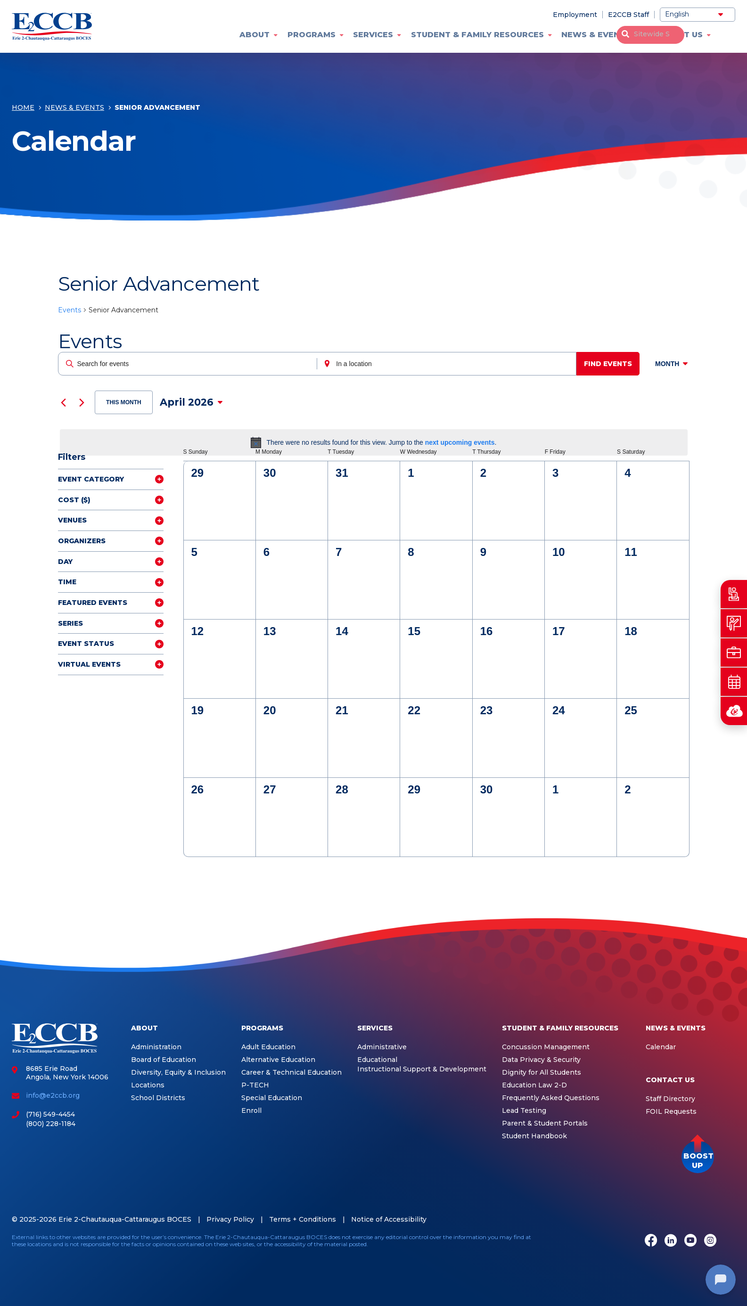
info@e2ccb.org (53, 1095)
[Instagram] (710, 1241)
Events (69, 310)
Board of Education (163, 1060)
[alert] (374, 442)
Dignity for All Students (541, 1073)
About (254, 34)
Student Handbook (534, 1136)
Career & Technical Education (291, 1073)
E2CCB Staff (628, 14)
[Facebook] (651, 1241)
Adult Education (268, 1047)
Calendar (661, 1047)
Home (23, 109)
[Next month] (82, 402)
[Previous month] (63, 402)
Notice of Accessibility (389, 1219)
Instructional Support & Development (421, 1069)
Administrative (382, 1047)
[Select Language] (697, 15)
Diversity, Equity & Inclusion (178, 1073)
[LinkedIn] (671, 1241)
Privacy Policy (230, 1219)
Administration (156, 1047)
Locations (147, 1085)
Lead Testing (524, 1111)
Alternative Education (278, 1060)
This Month (123, 402)
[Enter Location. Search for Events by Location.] (449, 363)
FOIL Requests (671, 1112)
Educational (377, 1060)
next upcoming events (460, 442)
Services (373, 34)
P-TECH (255, 1085)
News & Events (596, 34)
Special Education (271, 1098)
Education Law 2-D (534, 1085)
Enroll (251, 1111)
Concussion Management (546, 1047)
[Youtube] (690, 1241)
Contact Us (675, 34)
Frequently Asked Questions (550, 1098)
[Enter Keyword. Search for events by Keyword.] (188, 363)
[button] (697, 1157)
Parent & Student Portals (545, 1123)
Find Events (611, 363)
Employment (575, 14)
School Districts (158, 1098)
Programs (311, 34)
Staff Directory (670, 1099)
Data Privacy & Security (541, 1060)
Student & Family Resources (477, 34)
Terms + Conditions (302, 1219)
